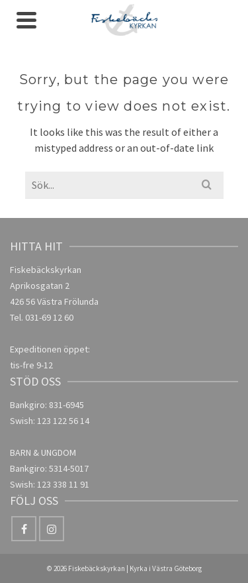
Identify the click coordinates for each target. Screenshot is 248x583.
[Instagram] (51, 528)
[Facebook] (23, 528)
